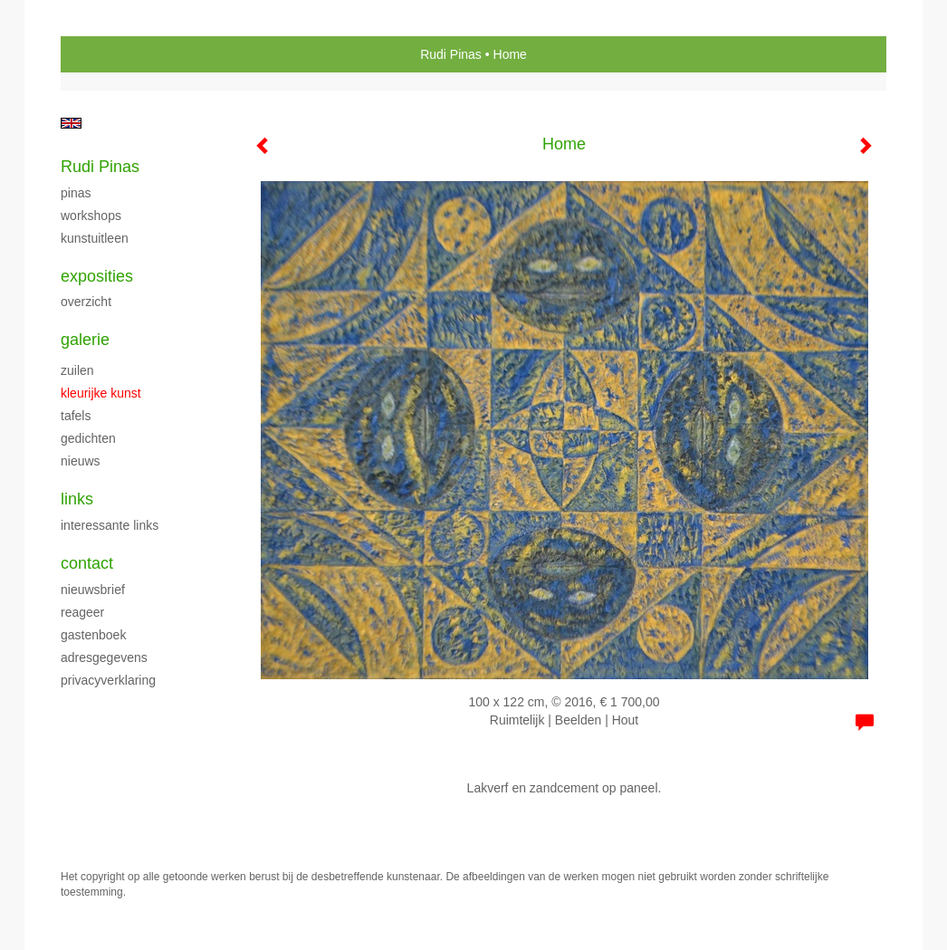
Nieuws (80, 461)
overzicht (86, 301)
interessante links (109, 525)
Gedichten (88, 438)
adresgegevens (104, 657)
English (71, 123)
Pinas (76, 193)
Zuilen (77, 370)
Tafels (76, 415)
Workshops (91, 215)
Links (77, 499)
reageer (82, 612)
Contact (87, 563)
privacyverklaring (108, 680)
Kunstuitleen (95, 238)
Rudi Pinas (451, 54)
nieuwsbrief (93, 589)
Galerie (85, 340)
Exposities (97, 276)
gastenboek (93, 635)
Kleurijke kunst (101, 393)
